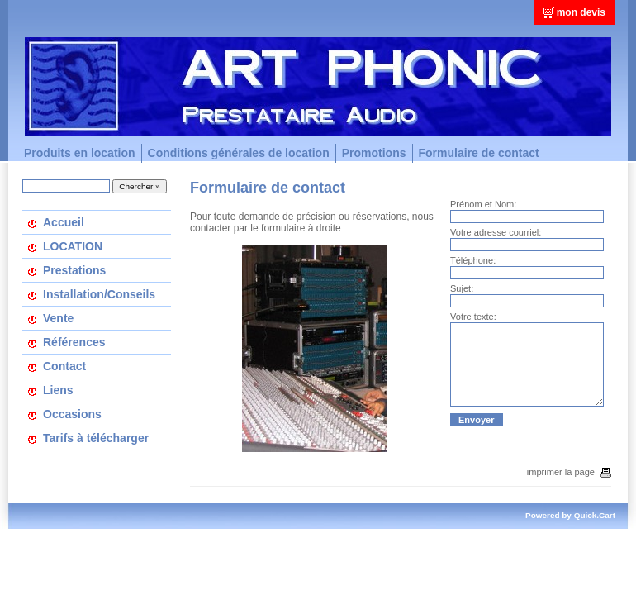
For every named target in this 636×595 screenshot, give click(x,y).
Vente (58, 318)
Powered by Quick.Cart (570, 515)
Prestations (74, 270)
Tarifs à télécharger (96, 438)
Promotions (374, 152)
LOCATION (72, 246)
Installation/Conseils (99, 294)
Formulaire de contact (479, 152)
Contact (64, 366)
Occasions (72, 414)
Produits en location (79, 152)
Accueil (63, 222)
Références (74, 342)
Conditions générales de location (239, 152)
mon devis (581, 12)
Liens (58, 390)
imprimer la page (569, 472)
